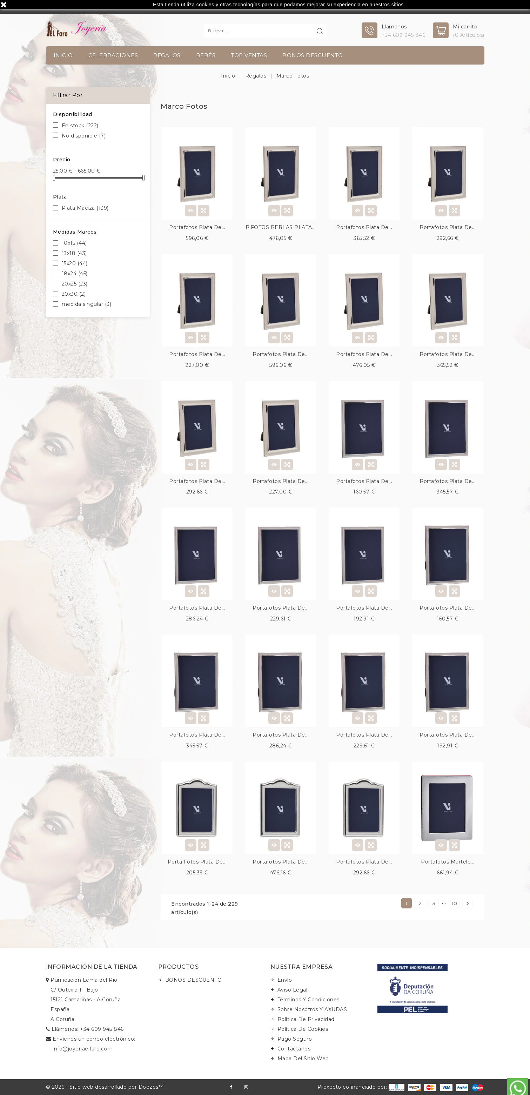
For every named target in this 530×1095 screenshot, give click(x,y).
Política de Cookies (302, 1029)
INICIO (63, 55)
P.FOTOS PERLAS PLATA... (281, 227)
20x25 (75, 284)
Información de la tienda (91, 966)
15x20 (75, 263)
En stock (80, 125)
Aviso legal (292, 990)
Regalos (167, 55)
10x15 (74, 243)
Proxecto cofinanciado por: (361, 1087)
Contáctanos (294, 1049)
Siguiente (467, 903)
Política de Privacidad (306, 1019)
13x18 (74, 253)
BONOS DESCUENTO (312, 55)
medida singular (87, 304)
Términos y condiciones (308, 999)
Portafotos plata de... (197, 227)
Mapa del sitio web (303, 1058)
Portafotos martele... (448, 862)
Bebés (206, 55)
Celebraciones (113, 55)
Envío (284, 980)
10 (454, 903)
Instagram (246, 1087)
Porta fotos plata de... (197, 862)
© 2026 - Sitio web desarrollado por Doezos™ (105, 1087)
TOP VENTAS (249, 55)
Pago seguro (294, 1039)
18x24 (75, 273)
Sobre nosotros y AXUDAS (312, 1009)
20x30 (74, 294)
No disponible (84, 136)
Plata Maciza (85, 208)
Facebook (231, 1087)
